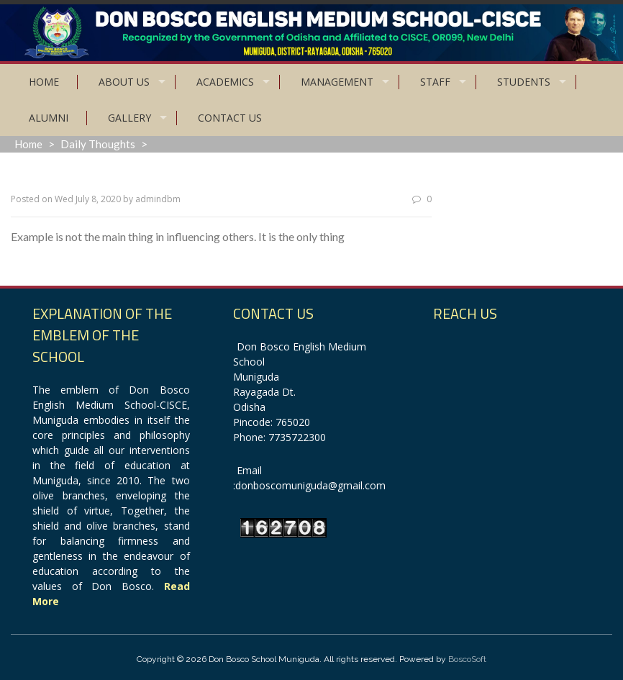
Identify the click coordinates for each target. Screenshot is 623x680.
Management (337, 82)
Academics (225, 82)
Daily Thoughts (97, 143)
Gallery (129, 117)
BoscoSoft (467, 659)
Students (523, 82)
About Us (124, 82)
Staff (435, 82)
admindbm (158, 199)
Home (44, 82)
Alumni (48, 117)
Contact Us (230, 117)
